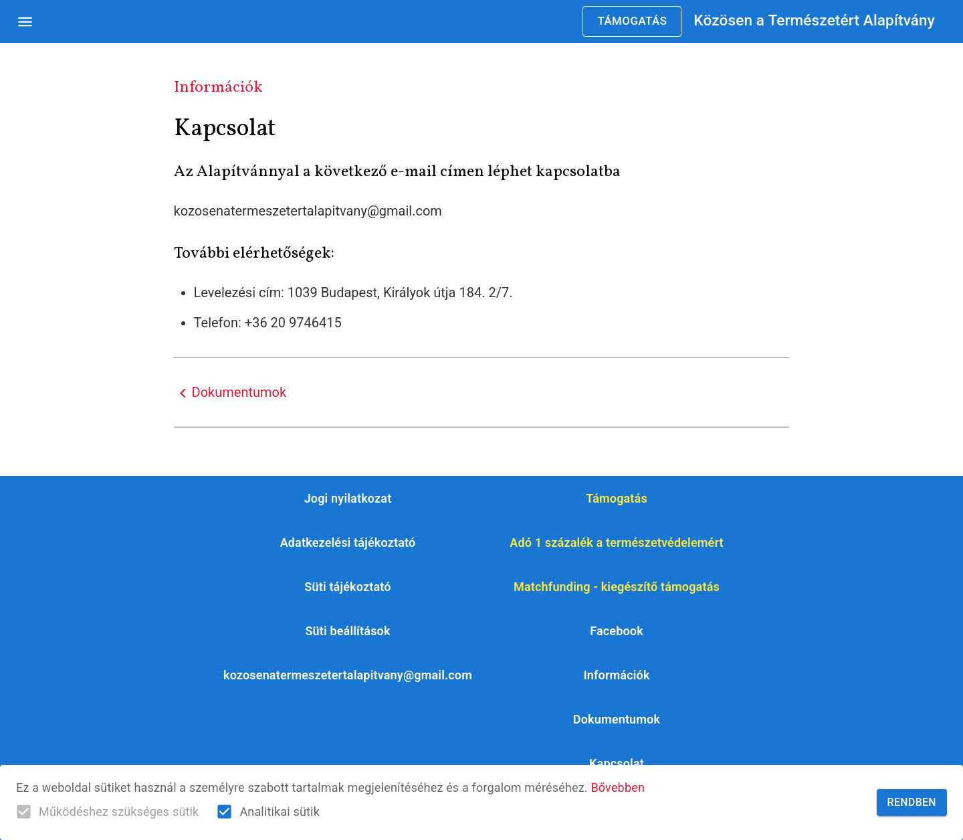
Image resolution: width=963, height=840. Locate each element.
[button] (348, 631)
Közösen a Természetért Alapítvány (814, 20)
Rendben (912, 802)
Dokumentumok (230, 393)
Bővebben (618, 787)
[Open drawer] (25, 22)
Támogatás (632, 21)
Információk (218, 87)
